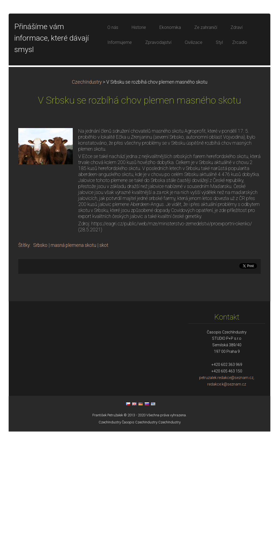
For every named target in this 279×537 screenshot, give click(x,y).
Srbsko (40, 351)
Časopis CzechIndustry (139, 528)
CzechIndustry (87, 187)
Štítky (24, 351)
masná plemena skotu (73, 351)
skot (103, 351)
